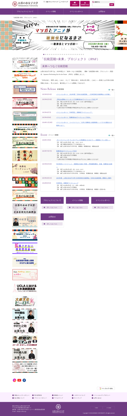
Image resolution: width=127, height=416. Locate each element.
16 (72, 54)
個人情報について (19, 398)
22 (83, 54)
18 (75, 54)
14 (68, 54)
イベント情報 (51, 11)
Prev (15, 36)
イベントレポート (76, 11)
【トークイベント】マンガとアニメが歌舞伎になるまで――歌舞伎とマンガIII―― (83, 140)
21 (81, 54)
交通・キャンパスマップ (51, 2)
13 (66, 54)
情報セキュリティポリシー (21, 395)
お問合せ (102, 11)
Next (112, 36)
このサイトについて (79, 395)
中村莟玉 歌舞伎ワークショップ (67, 183)
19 (77, 54)
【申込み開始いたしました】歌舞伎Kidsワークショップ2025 (76, 99)
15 (70, 54)
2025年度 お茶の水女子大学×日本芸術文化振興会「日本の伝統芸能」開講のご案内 (83, 178)
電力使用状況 (38, 395)
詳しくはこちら (52, 207)
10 (60, 54)
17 (73, 54)
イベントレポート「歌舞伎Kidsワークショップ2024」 (73, 117)
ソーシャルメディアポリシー (102, 395)
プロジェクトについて (25, 11)
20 (79, 54)
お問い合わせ (97, 398)
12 (64, 54)
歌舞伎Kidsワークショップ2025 (66, 151)
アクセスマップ (58, 398)
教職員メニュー (58, 395)
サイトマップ (63, 2)
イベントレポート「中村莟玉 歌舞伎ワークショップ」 (74, 112)
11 (62, 54)
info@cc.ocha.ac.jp (21, 411)
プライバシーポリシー (40, 398)
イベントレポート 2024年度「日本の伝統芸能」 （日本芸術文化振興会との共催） (83, 94)
